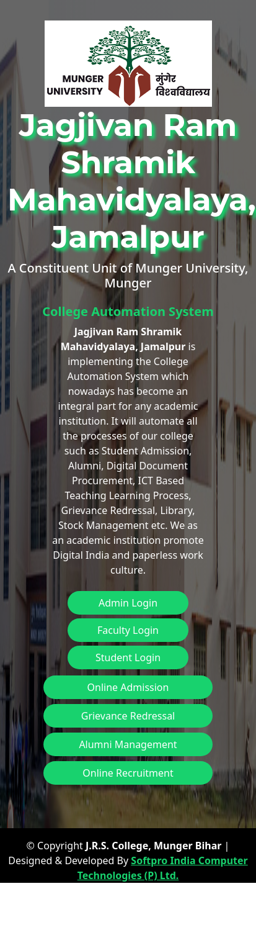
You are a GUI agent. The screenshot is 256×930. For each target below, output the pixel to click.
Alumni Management (128, 744)
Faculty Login (128, 630)
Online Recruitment (127, 773)
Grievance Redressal (128, 716)
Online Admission (128, 687)
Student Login (128, 657)
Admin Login (128, 603)
